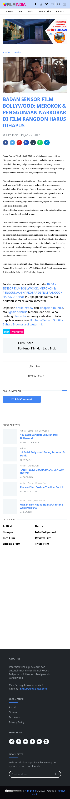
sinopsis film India (51, 308)
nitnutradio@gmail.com (33, 688)
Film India (30, 790)
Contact (60, 11)
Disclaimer (15, 717)
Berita (31, 430)
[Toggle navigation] (64, 4)
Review (9, 11)
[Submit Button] (57, 774)
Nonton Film (45, 11)
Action (23, 465)
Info (21, 11)
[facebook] (35, 4)
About (12, 707)
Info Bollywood (42, 430)
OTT (37, 465)
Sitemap (13, 712)
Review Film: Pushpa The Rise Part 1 (41, 487)
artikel (20, 308)
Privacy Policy (16, 722)
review (29, 308)
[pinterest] (18, 741)
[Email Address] (31, 774)
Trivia (30, 11)
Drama (31, 465)
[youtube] (52, 4)
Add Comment (21, 399)
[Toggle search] (59, 4)
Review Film (41, 483)
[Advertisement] (35, 560)
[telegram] (11, 741)
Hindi (30, 500)
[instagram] (41, 4)
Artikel (23, 430)
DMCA (6, 332)
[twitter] (46, 4)
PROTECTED (17, 332)
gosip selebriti (18, 312)
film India (20, 316)
